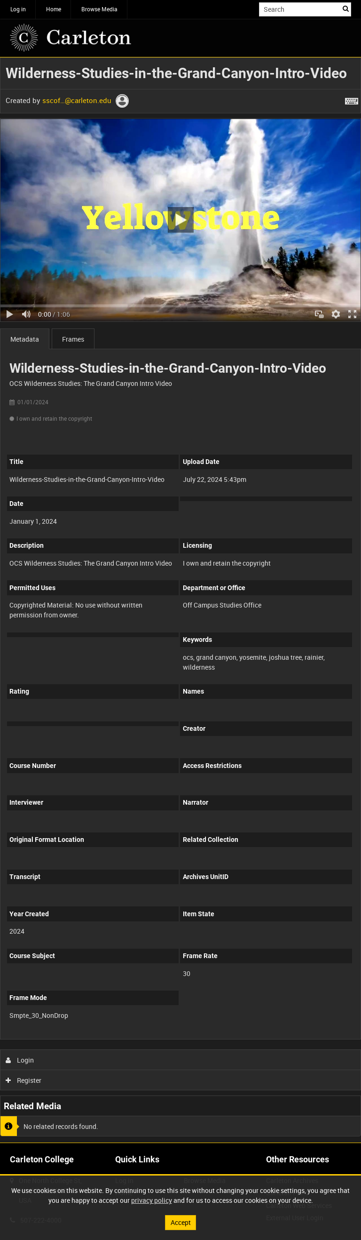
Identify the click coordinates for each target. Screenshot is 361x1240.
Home (53, 9)
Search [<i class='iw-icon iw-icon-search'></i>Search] (346, 8)
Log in (18, 9)
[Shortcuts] (351, 99)
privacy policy (151, 1200)
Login (20, 1060)
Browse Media (99, 9)
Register (24, 1080)
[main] (180, 600)
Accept (181, 1222)
